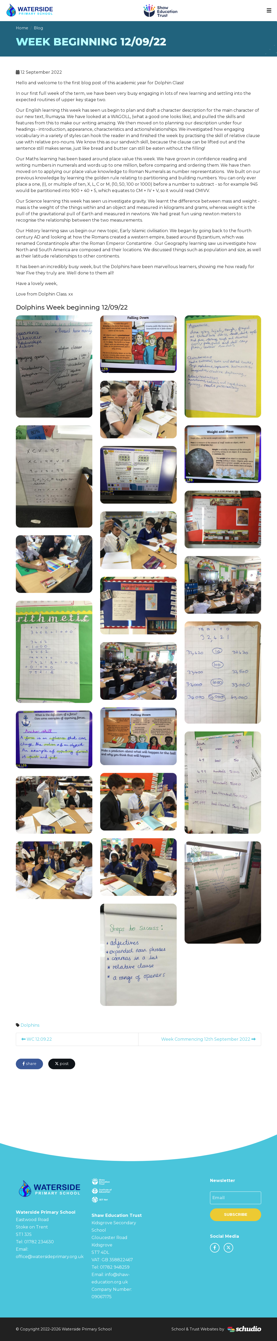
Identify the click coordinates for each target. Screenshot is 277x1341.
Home (22, 28)
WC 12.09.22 (36, 1039)
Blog (38, 28)
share (29, 1063)
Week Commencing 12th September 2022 (208, 1039)
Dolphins (30, 1025)
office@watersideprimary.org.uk (50, 1256)
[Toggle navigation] (269, 11)
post (62, 1063)
